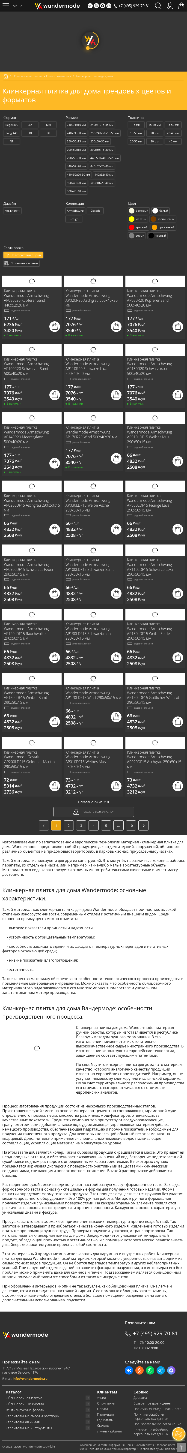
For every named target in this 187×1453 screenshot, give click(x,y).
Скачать (103, 1425)
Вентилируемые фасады (25, 1410)
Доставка (140, 1398)
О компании (106, 1403)
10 (131, 826)
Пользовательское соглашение (157, 1424)
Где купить (105, 1420)
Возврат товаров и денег (152, 1403)
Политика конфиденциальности (157, 1409)
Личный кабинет (109, 1431)
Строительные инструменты (29, 1428)
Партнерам (105, 1414)
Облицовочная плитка (24, 1398)
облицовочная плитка (128, 1286)
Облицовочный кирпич (25, 1404)
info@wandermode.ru (30, 1378)
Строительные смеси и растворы (32, 1416)
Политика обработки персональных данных (151, 1416)
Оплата (102, 1409)
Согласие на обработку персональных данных (151, 1432)
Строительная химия (23, 1422)
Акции (101, 1398)
